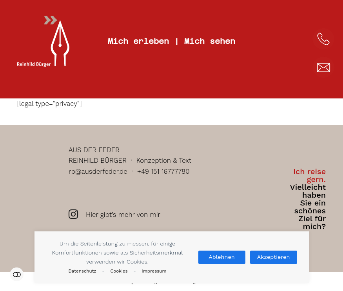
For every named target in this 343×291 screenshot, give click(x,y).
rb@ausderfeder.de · (103, 171)
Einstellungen (17, 274)
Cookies (118, 271)
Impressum (154, 271)
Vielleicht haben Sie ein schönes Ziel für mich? (308, 199)
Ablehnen (221, 257)
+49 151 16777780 (163, 171)
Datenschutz (82, 271)
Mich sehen (209, 41)
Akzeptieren (273, 257)
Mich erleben (138, 41)
